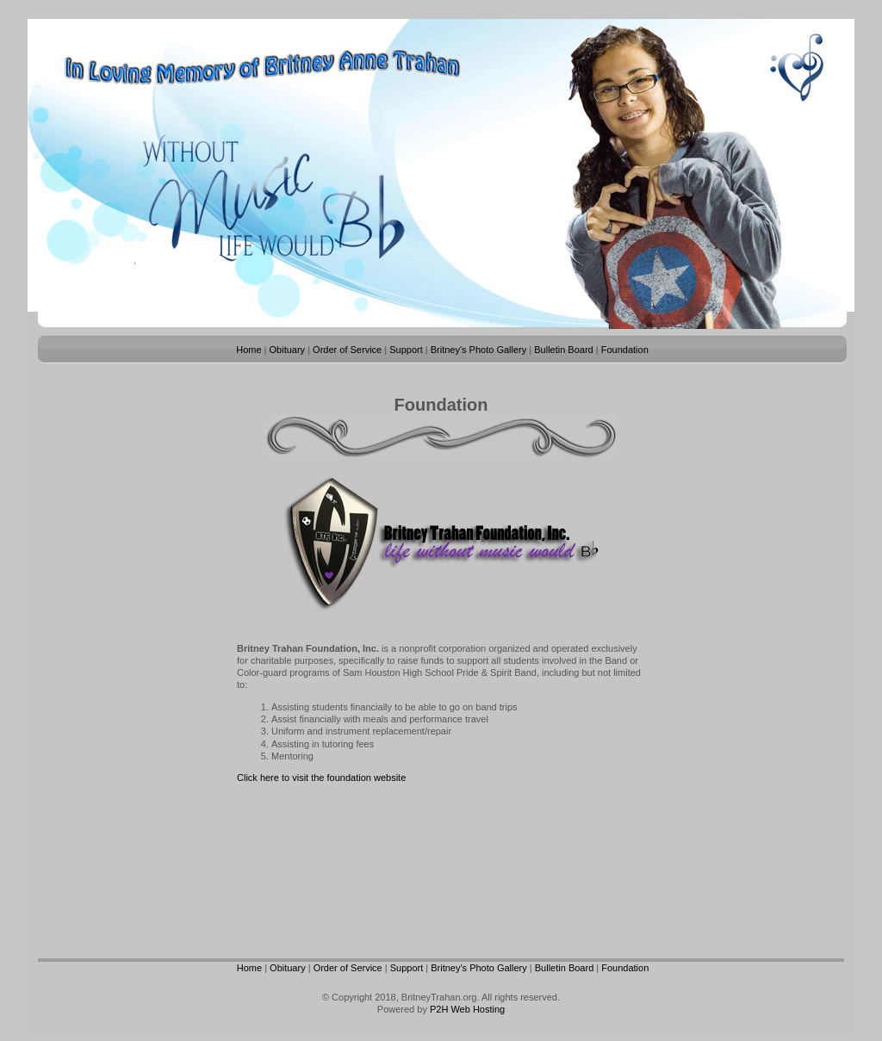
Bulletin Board (563, 349)
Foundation (625, 349)
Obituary (288, 349)
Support (406, 349)
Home (248, 349)
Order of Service (347, 349)
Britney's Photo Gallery (479, 349)
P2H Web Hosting (467, 1009)
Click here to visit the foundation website (321, 777)
